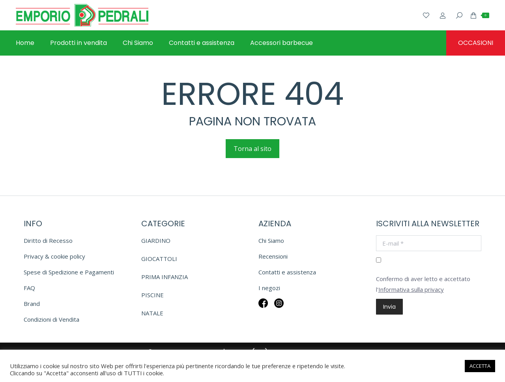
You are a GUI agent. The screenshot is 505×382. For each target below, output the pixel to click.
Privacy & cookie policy (54, 256)
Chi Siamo (271, 240)
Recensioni (273, 256)
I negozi (269, 288)
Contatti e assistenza (287, 272)
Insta (279, 308)
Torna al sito (252, 148)
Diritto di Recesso (48, 240)
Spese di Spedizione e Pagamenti (69, 272)
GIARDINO (155, 240)
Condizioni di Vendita (51, 319)
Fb (263, 308)
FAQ (29, 288)
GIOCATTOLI (159, 259)
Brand (32, 303)
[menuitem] (25, 42)
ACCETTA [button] (479, 365)
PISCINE (152, 295)
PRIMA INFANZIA (164, 277)
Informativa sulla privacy (411, 289)
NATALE (152, 313)
